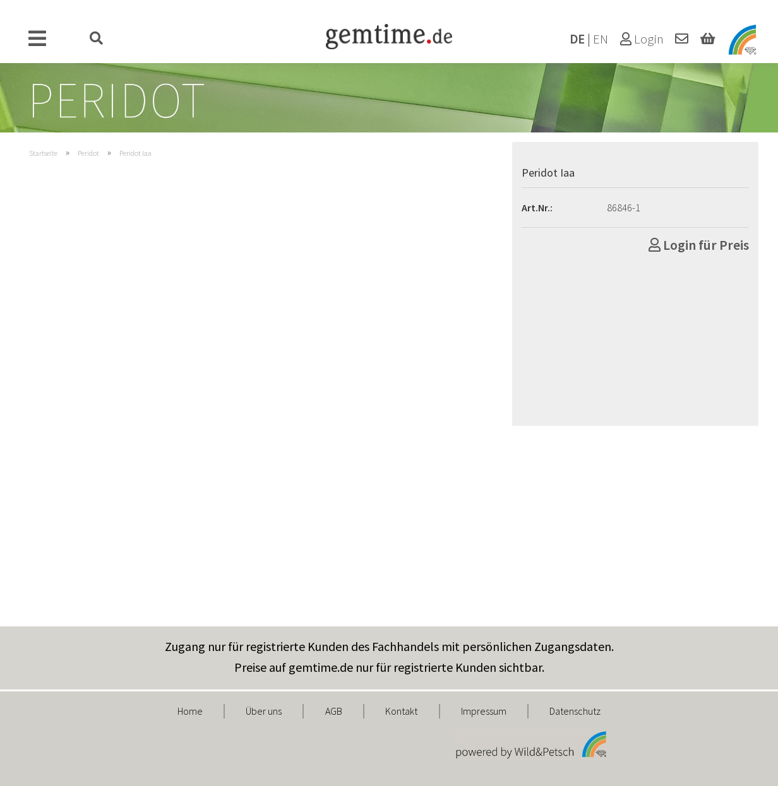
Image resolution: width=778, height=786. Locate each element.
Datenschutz (575, 711)
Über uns (264, 711)
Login (642, 39)
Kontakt (401, 711)
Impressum (483, 711)
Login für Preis (699, 245)
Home (190, 711)
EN (600, 39)
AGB (333, 711)
